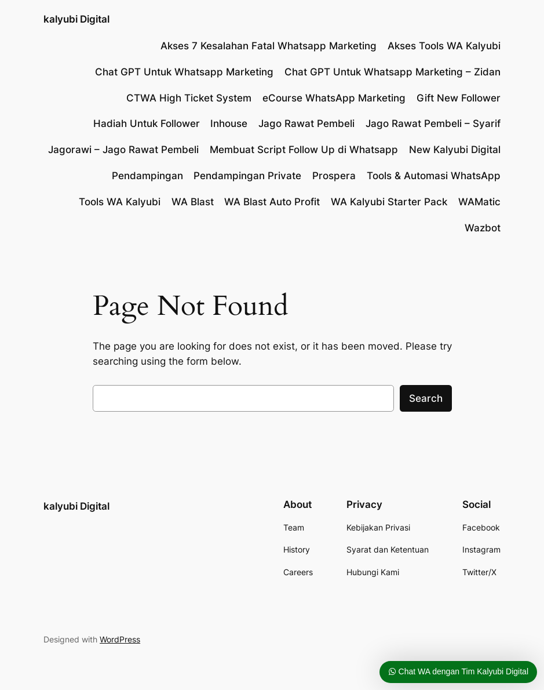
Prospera (334, 175)
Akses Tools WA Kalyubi (444, 46)
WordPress (120, 639)
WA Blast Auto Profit (272, 202)
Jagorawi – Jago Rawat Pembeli (123, 149)
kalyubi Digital (76, 19)
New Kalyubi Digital (455, 149)
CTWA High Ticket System (188, 98)
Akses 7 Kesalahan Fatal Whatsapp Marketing (268, 46)
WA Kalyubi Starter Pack (389, 202)
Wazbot (483, 228)
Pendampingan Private (247, 175)
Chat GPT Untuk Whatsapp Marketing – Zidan (392, 72)
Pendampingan (147, 175)
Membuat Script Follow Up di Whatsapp (304, 149)
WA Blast (192, 202)
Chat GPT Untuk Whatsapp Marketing (184, 72)
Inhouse (228, 123)
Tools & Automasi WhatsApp (434, 175)
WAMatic (479, 202)
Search (426, 398)
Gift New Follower (459, 98)
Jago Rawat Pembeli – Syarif (433, 123)
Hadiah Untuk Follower (146, 123)
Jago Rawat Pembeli (306, 123)
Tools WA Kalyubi (119, 202)
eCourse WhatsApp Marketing (334, 98)
